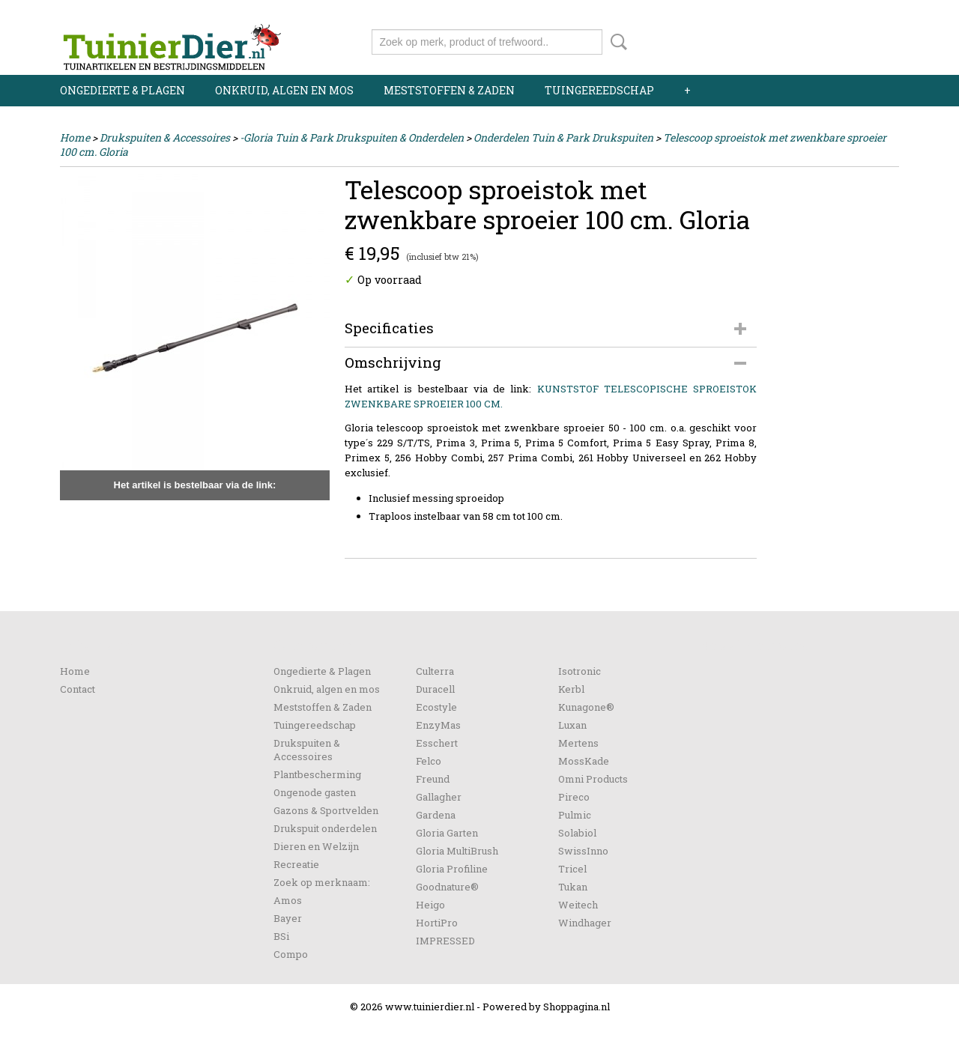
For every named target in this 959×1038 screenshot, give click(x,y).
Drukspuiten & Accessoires (165, 137)
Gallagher (439, 797)
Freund (433, 779)
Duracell (435, 689)
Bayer (287, 918)
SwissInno (583, 851)
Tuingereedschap (599, 90)
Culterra (435, 671)
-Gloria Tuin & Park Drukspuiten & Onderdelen (352, 137)
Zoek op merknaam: (321, 882)
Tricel (572, 868)
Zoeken (616, 42)
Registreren (871, 13)
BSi (281, 936)
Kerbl (571, 689)
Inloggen (807, 13)
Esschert (437, 743)
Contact (77, 689)
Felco (428, 761)
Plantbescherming (317, 774)
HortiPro (437, 922)
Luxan (572, 725)
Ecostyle (436, 707)
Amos (287, 900)
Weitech (578, 904)
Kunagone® (586, 707)
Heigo (430, 904)
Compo (290, 954)
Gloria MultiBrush (457, 851)
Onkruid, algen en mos (284, 90)
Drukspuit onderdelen (325, 828)
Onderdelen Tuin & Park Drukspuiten (563, 137)
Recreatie (296, 864)
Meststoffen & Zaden (449, 90)
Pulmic (574, 815)
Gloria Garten (447, 833)
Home (75, 137)
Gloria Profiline (452, 868)
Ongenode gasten (314, 792)
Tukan (572, 886)
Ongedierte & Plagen (122, 90)
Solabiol (577, 833)
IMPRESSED (445, 940)
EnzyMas (438, 725)
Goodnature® (447, 886)
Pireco (574, 797)
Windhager (584, 922)
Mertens (578, 743)
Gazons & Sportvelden (325, 810)
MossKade (583, 761)
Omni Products (593, 779)
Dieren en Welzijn (316, 846)
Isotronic (579, 671)
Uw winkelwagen (848, 39)
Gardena (436, 815)
